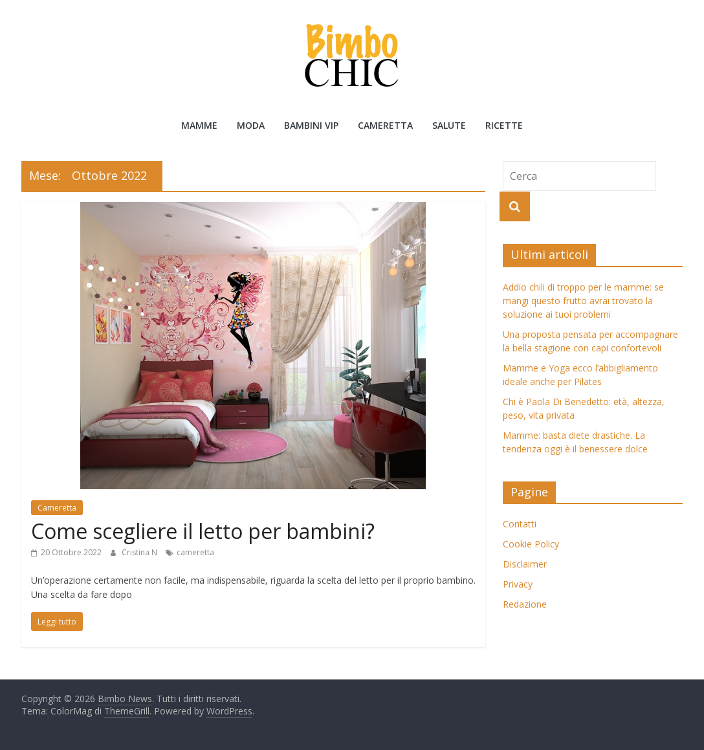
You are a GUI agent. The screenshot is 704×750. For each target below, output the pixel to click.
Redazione (525, 604)
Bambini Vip (311, 125)
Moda (251, 125)
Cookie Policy (531, 544)
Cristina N (140, 552)
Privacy (518, 584)
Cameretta (385, 125)
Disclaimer (525, 564)
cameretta (195, 552)
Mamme (199, 125)
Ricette (504, 125)
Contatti (519, 524)
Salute (449, 125)
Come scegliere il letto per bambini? (203, 531)
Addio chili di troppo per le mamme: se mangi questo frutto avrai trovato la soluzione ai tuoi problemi (583, 300)
